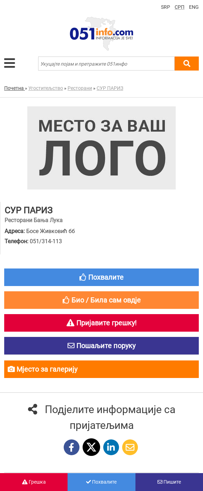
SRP (165, 7)
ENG (194, 7)
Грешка (34, 482)
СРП (179, 7)
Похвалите (101, 482)
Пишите (169, 482)
